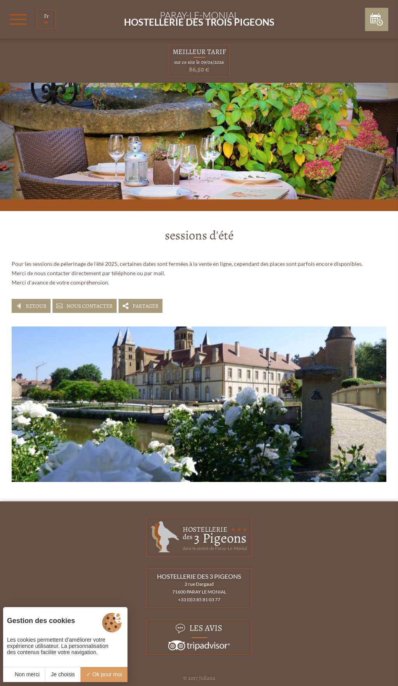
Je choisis (63, 674)
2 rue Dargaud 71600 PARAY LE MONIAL (199, 588)
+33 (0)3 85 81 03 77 (199, 599)
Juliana (207, 678)
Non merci (24, 674)
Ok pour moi (104, 674)
